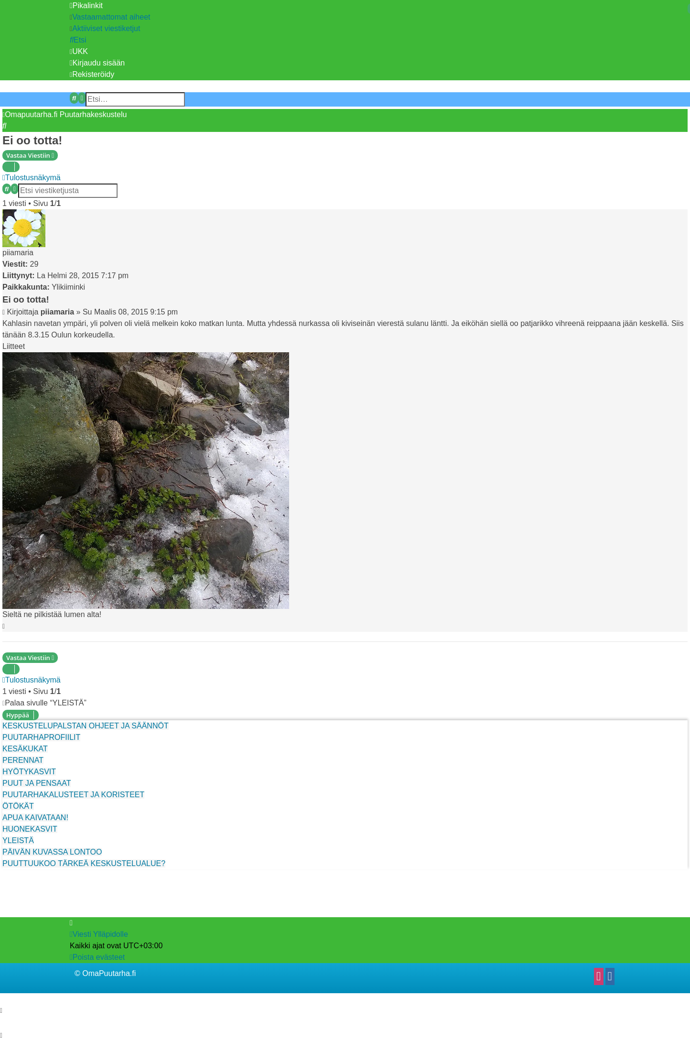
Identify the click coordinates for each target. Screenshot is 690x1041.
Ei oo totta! (32, 140)
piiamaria (17, 253)
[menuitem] (110, 17)
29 (34, 264)
